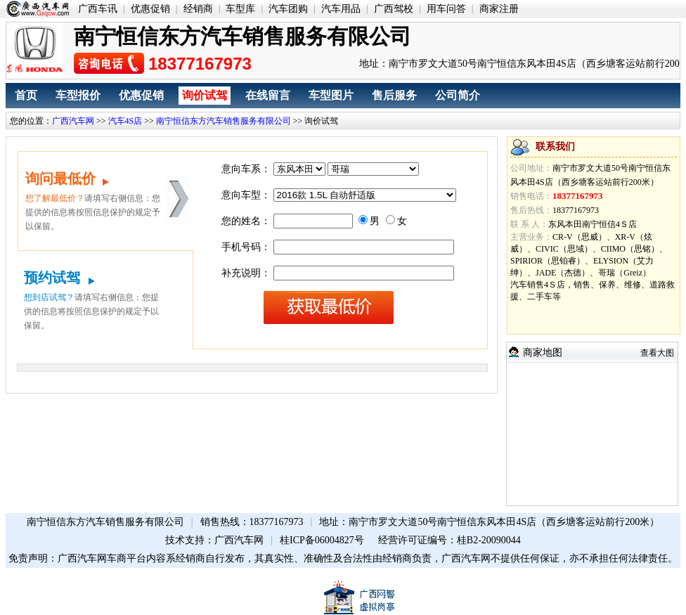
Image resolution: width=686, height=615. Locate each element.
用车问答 (446, 9)
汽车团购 (288, 9)
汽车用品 (341, 9)
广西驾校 (393, 9)
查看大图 (657, 353)
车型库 (240, 9)
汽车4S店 (125, 121)
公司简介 (457, 95)
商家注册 (499, 9)
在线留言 (267, 95)
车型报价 (78, 95)
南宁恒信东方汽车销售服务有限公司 (223, 121)
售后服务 (394, 95)
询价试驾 (204, 95)
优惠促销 (150, 9)
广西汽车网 (73, 121)
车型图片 (331, 95)
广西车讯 (97, 9)
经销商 (198, 9)
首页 (26, 95)
